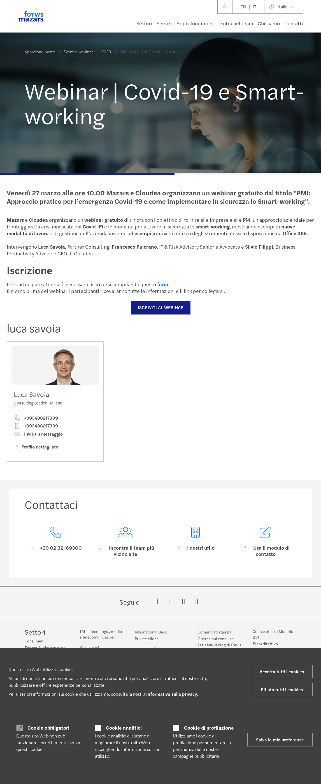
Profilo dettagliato (36, 448)
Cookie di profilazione (209, 727)
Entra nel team (236, 23)
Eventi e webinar (78, 49)
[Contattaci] (55, 552)
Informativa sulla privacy (171, 694)
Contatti (293, 23)
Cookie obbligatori (48, 727)
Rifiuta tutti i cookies (282, 689)
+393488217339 (36, 420)
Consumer (34, 641)
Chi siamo (269, 23)
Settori (144, 23)
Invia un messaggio (38, 436)
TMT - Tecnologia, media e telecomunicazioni (101, 638)
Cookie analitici (124, 727)
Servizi (164, 23)
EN (243, 6)
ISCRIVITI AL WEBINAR (160, 307)
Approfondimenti (196, 23)
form (161, 284)
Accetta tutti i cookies (282, 671)
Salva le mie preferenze (280, 739)
